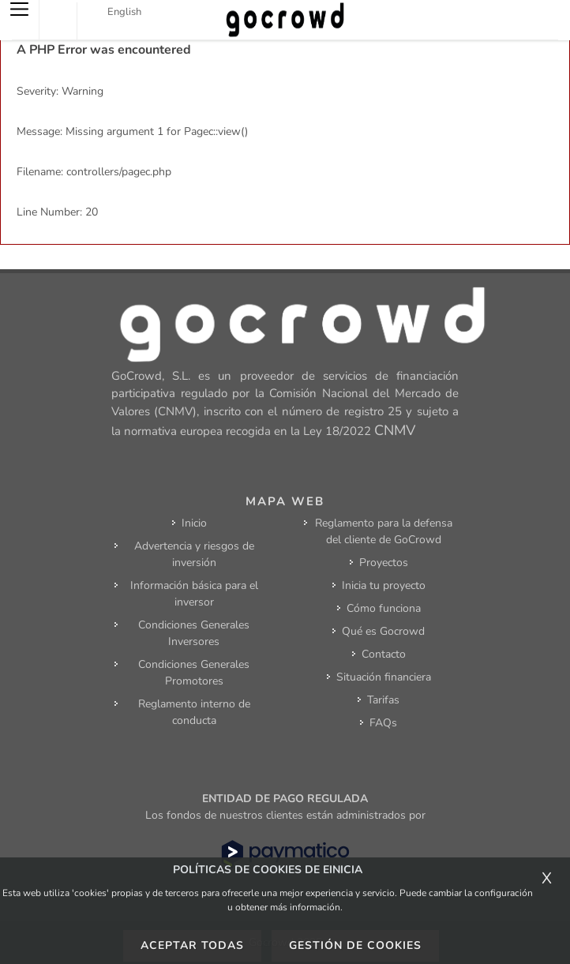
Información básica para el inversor (194, 594)
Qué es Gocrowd (383, 631)
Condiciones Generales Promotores (193, 672)
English (124, 12)
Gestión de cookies (355, 945)
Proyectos (383, 562)
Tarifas (383, 699)
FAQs (383, 722)
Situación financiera (383, 677)
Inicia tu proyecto (384, 585)
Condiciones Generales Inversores (193, 633)
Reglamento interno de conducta (194, 712)
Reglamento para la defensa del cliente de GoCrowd (383, 531)
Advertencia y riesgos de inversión (194, 554)
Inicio (194, 523)
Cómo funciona (384, 608)
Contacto (384, 654)
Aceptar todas (192, 945)
